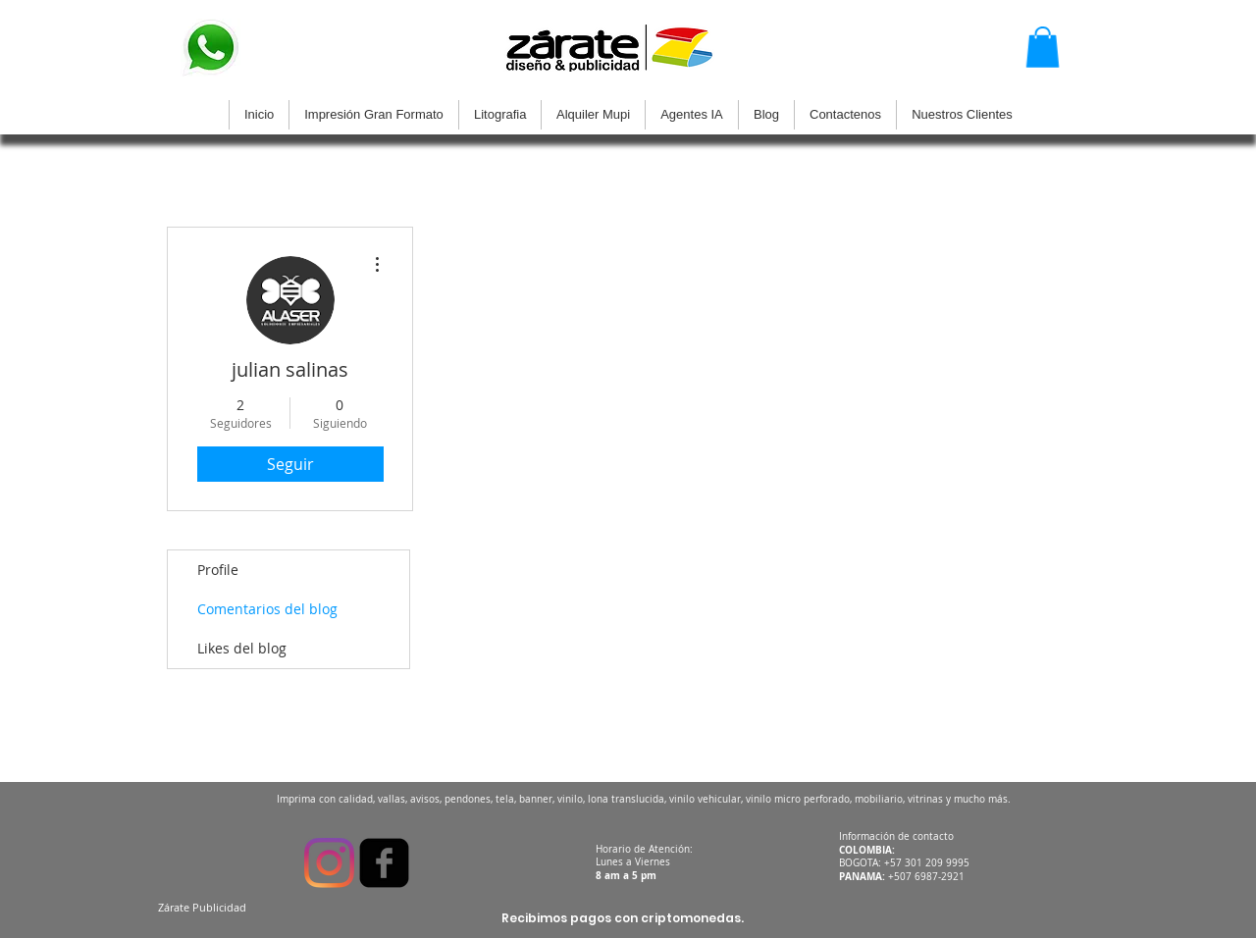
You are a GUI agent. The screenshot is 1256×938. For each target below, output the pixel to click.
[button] (1042, 47)
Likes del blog (242, 648)
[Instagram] (329, 863)
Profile (217, 569)
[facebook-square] (384, 863)
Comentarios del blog (267, 608)
